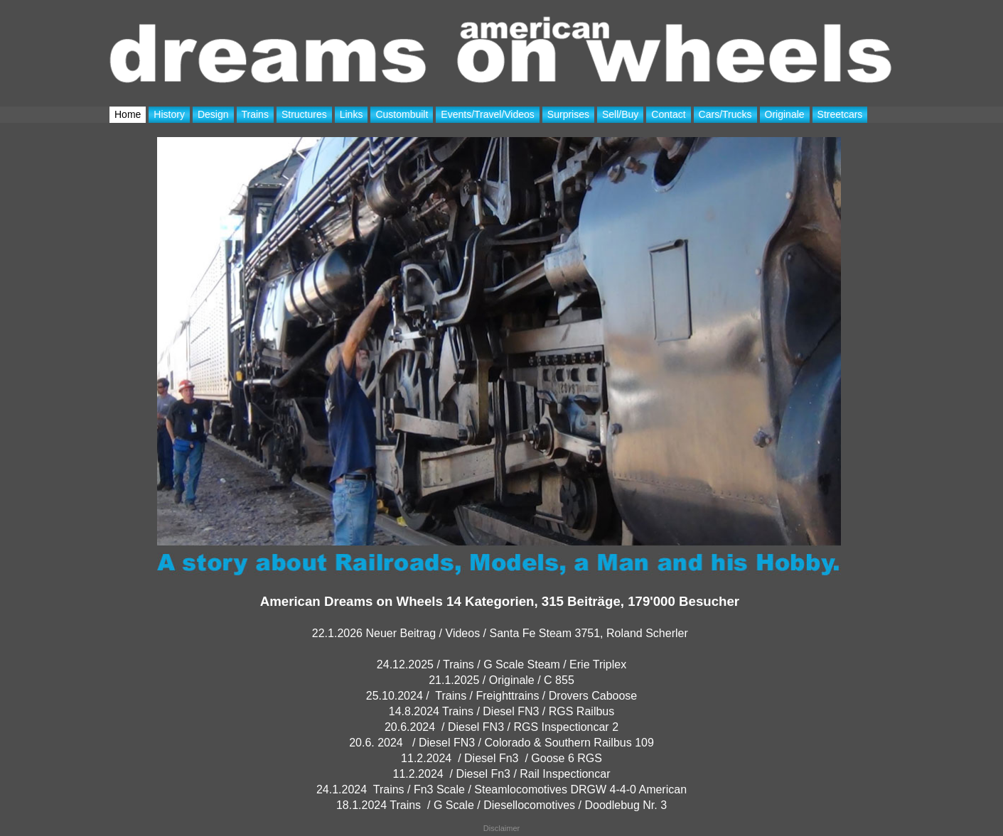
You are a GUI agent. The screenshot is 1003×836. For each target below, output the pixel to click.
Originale (785, 114)
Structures (304, 114)
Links (351, 114)
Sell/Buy (620, 114)
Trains (255, 114)
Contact (668, 114)
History (169, 114)
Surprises (568, 114)
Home (127, 114)
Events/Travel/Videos (488, 114)
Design (213, 114)
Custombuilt (401, 114)
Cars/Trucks (725, 114)
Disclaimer (501, 828)
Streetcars (840, 114)
